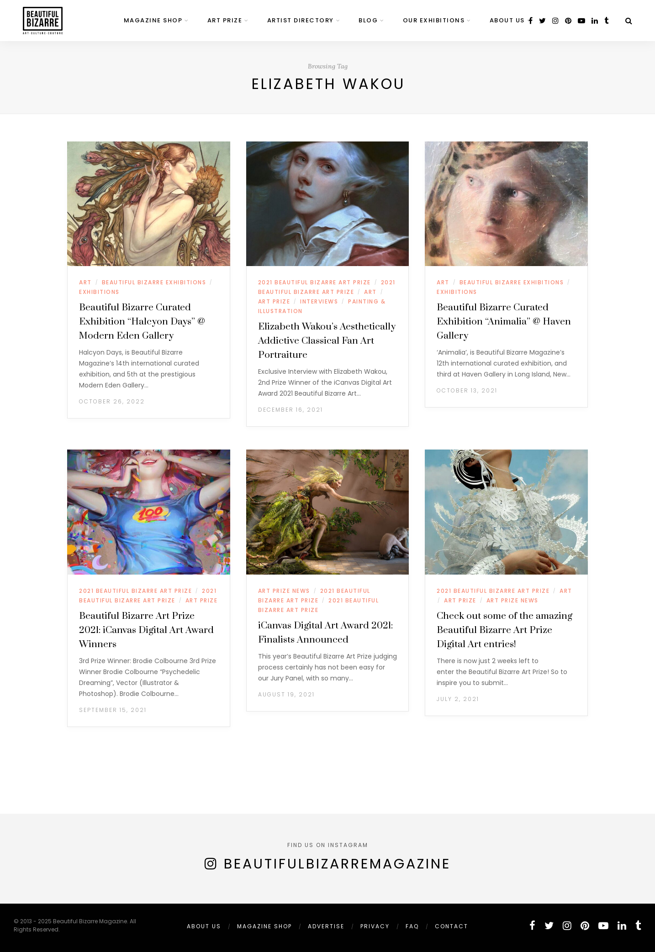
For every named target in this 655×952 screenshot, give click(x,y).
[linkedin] (595, 21)
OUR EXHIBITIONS (434, 20)
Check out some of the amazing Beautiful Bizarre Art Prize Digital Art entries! (504, 630)
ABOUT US (507, 20)
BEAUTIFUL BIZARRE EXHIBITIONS (154, 282)
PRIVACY (375, 926)
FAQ (412, 926)
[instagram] (555, 21)
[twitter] (542, 21)
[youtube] (581, 21)
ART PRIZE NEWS (284, 591)
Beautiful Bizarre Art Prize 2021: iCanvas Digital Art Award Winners (146, 630)
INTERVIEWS (319, 301)
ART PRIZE (225, 20)
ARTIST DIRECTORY (300, 20)
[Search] (628, 21)
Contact (451, 926)
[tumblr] (606, 21)
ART (85, 282)
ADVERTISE (326, 926)
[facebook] (530, 21)
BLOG (368, 20)
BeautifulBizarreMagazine (337, 864)
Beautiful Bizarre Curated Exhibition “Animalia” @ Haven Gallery (504, 322)
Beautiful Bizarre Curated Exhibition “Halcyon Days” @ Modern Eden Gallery (142, 322)
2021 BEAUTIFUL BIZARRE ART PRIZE (314, 282)
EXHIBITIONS (99, 292)
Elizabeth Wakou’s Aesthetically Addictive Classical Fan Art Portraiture (327, 341)
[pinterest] (568, 21)
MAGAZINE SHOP (153, 20)
